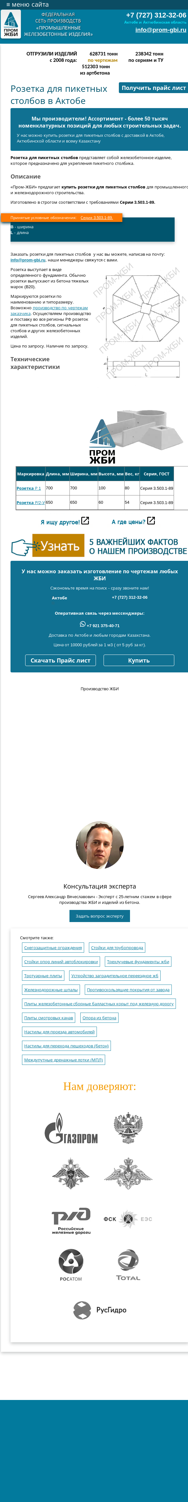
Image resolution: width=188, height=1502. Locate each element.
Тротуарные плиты (43, 975)
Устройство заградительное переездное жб (114, 975)
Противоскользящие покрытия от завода (128, 989)
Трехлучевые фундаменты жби (138, 961)
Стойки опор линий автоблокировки (61, 961)
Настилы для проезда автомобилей (59, 1031)
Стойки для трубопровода (117, 947)
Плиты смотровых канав (48, 1017)
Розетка (25, 488)
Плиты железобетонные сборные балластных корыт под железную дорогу (99, 1003)
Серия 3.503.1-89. (97, 218)
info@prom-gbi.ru (160, 29)
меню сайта (27, 4)
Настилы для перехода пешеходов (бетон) (66, 1046)
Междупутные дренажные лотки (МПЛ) (63, 1060)
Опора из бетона (99, 1017)
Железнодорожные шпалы (51, 989)
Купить (139, 660)
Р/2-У (39, 502)
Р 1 (37, 488)
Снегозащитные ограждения (53, 947)
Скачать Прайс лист (60, 660)
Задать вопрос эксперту (100, 916)
